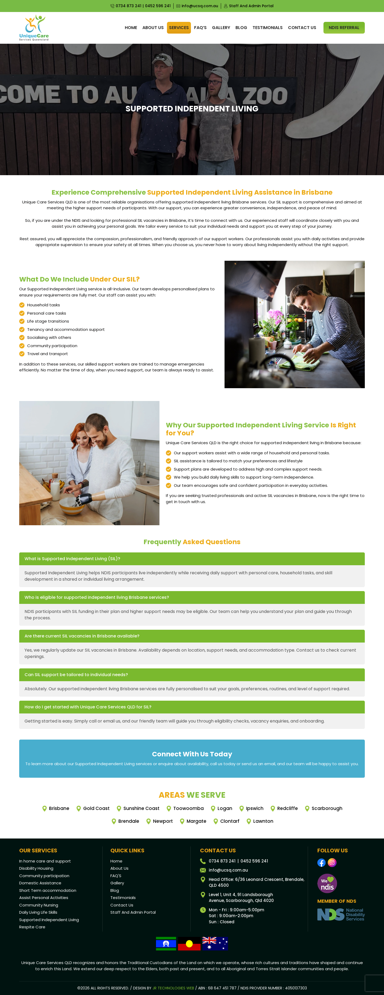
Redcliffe (287, 808)
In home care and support (45, 861)
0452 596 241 (158, 6)
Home (131, 28)
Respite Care (32, 927)
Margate (196, 821)
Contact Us (121, 905)
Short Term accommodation (47, 890)
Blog (241, 28)
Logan (225, 808)
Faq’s (200, 28)
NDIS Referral (344, 28)
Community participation (44, 875)
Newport (163, 821)
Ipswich (254, 808)
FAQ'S (115, 875)
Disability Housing (36, 868)
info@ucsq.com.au (200, 6)
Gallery (221, 28)
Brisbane (59, 808)
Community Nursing (38, 905)
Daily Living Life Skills (38, 912)
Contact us (302, 28)
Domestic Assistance (40, 883)
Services (179, 28)
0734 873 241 (128, 6)
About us (153, 28)
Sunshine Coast (141, 808)
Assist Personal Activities (43, 897)
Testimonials (268, 28)
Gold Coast (96, 808)
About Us (119, 868)
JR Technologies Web (173, 988)
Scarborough (327, 808)
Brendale (128, 821)
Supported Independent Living (49, 919)
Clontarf (229, 821)
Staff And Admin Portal (251, 6)
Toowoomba (188, 808)
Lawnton (263, 821)
